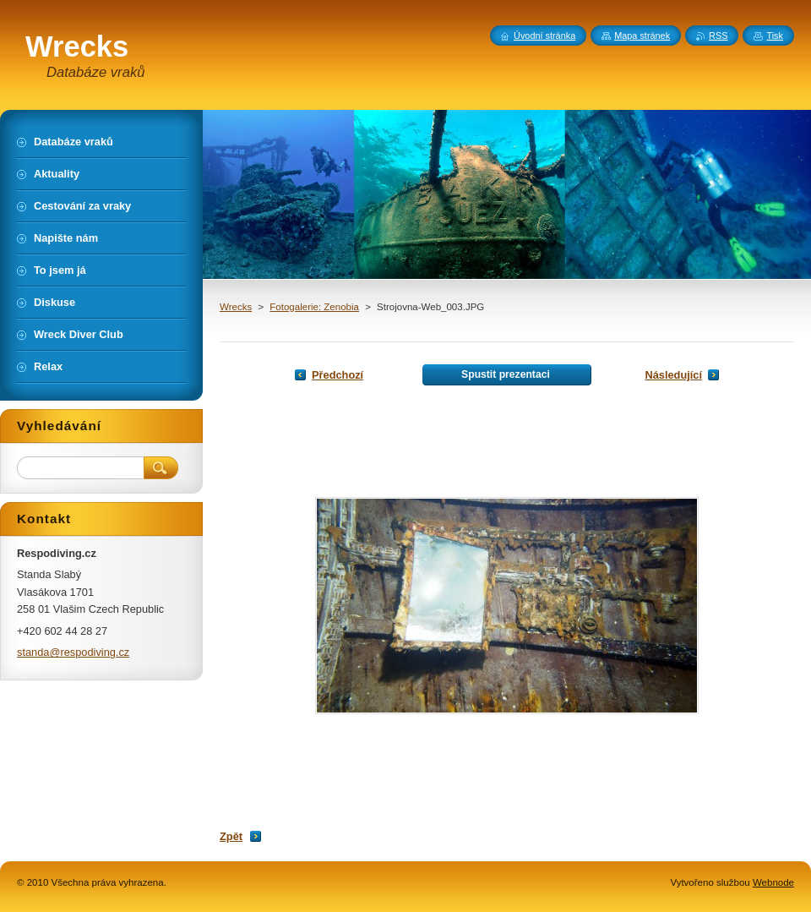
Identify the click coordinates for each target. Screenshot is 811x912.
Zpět (231, 836)
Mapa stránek (642, 35)
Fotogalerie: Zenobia (314, 307)
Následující (673, 375)
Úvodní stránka (544, 35)
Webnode (773, 882)
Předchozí (337, 375)
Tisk (774, 35)
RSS (718, 35)
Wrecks (236, 307)
